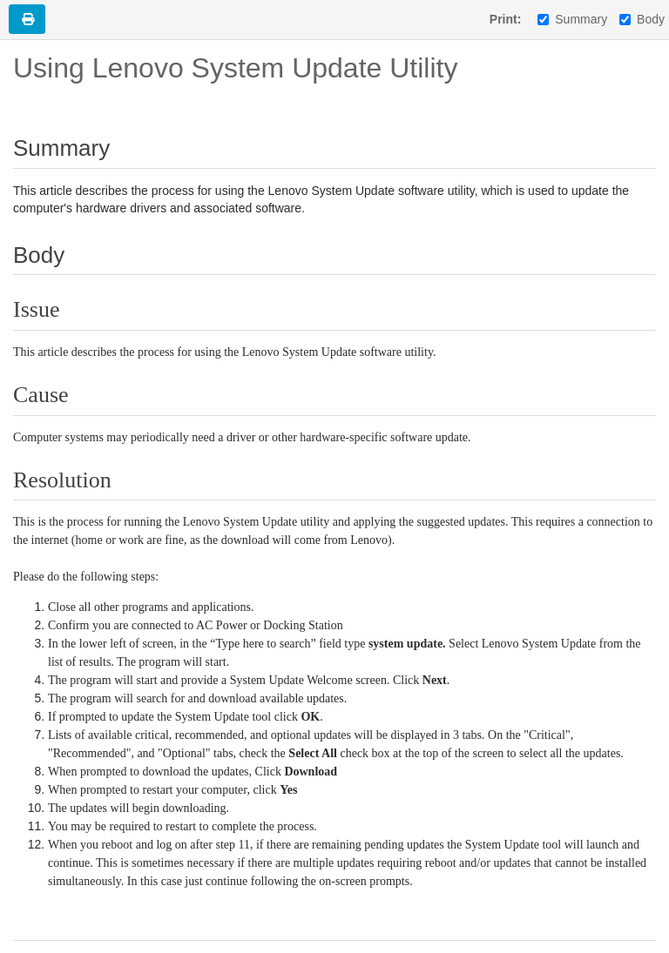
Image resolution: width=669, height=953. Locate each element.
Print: (506, 19)
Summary (572, 19)
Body (642, 19)
